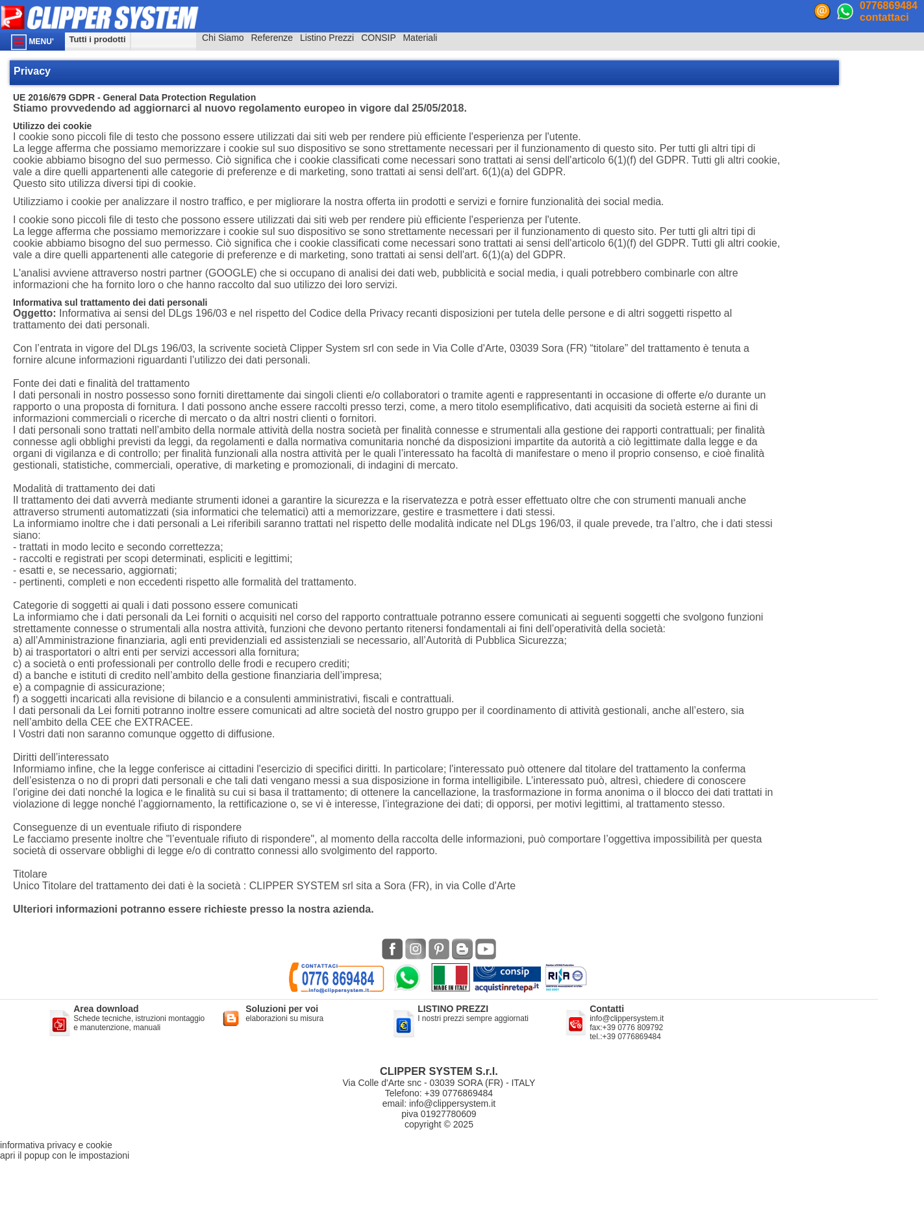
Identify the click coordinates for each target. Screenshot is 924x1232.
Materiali (420, 37)
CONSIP (378, 37)
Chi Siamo (223, 37)
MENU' (32, 42)
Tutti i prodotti (97, 39)
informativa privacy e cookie (56, 1145)
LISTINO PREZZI (453, 1009)
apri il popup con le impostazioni (64, 1155)
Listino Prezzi (327, 37)
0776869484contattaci (889, 11)
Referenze (272, 37)
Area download (105, 1009)
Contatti (607, 1009)
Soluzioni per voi (281, 1009)
